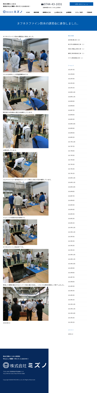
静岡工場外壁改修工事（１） (76, 53)
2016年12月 (71, 178)
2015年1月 (71, 250)
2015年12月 (71, 227)
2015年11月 (71, 232)
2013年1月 (71, 322)
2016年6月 (71, 200)
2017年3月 (71, 164)
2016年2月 (71, 218)
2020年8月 (71, 106)
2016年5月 (71, 205)
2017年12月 (71, 142)
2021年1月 (71, 88)
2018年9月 (71, 128)
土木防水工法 (58, 12)
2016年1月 (71, 223)
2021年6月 (71, 74)
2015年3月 (71, 241)
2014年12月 (71, 254)
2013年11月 (71, 309)
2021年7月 (71, 69)
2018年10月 (71, 124)
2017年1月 (71, 173)
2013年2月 (71, 318)
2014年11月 (71, 259)
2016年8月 (71, 191)
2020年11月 (71, 97)
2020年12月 (71, 92)
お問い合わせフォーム (81, 4)
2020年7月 (71, 110)
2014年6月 (71, 282)
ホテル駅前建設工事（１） (76, 58)
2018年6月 (71, 133)
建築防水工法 (47, 12)
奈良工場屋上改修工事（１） (76, 49)
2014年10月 (71, 264)
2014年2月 (71, 295)
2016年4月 (71, 209)
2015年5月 (71, 236)
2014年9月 (71, 268)
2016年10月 (71, 187)
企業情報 (68, 12)
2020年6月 (71, 115)
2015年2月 (71, 245)
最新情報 (36, 12)
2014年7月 (71, 277)
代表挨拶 (89, 12)
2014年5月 (71, 286)
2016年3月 (71, 214)
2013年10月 (71, 313)
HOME (28, 12)
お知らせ (70, 334)
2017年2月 (71, 169)
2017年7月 (71, 146)
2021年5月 (71, 79)
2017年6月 (71, 151)
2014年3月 (71, 291)
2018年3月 (71, 137)
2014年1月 (71, 300)
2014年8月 (71, 272)
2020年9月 (71, 101)
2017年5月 (71, 155)
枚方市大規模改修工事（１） (76, 44)
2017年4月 (71, 160)
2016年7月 (71, 196)
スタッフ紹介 (79, 12)
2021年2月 (71, 83)
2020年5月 (71, 119)
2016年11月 (71, 182)
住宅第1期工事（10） (74, 40)
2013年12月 (71, 304)
